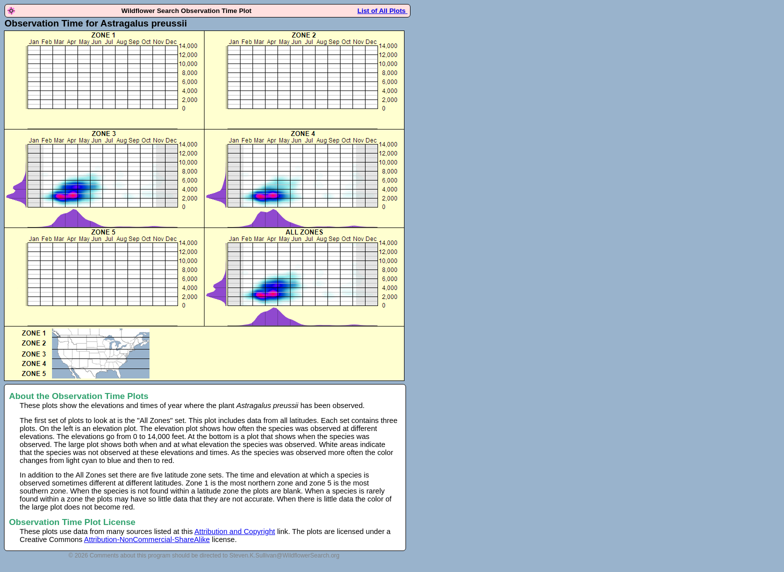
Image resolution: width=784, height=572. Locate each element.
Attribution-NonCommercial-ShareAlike (147, 540)
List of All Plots (383, 10)
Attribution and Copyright (234, 532)
